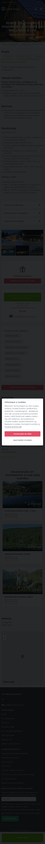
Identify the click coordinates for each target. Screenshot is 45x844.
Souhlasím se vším (22, 434)
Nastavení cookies (22, 440)
